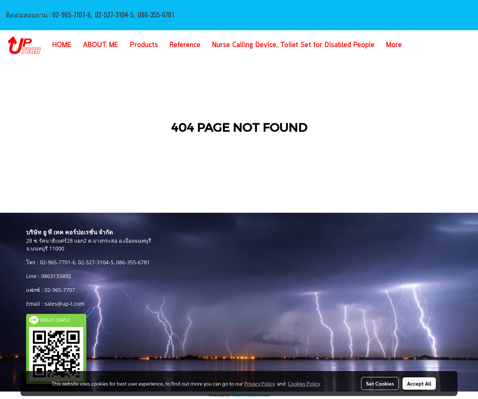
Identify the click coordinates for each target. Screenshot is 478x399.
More (394, 45)
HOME (61, 45)
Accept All (419, 383)
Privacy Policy (259, 383)
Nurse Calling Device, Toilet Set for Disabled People (293, 45)
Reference (185, 45)
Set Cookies (380, 383)
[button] (418, 45)
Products (144, 45)
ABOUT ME (100, 45)
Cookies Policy (304, 383)
